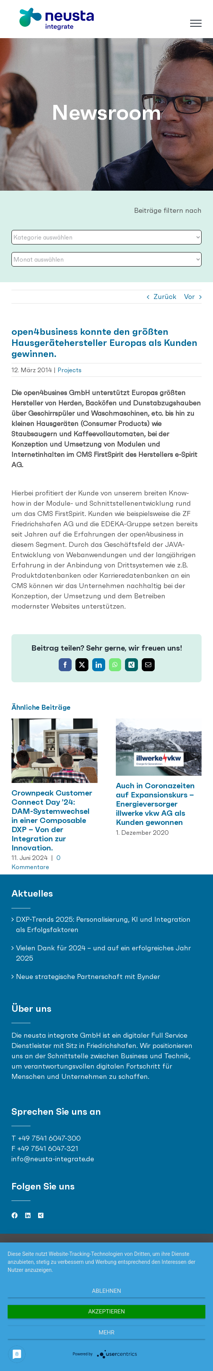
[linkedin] (27, 1215)
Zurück (165, 296)
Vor (189, 296)
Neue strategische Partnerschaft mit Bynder (88, 976)
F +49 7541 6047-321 (44, 1148)
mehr (107, 1332)
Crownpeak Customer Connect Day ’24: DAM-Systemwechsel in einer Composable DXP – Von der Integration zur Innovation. (51, 820)
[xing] (40, 1215)
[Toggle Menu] (196, 23)
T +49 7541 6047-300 (46, 1138)
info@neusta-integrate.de (52, 1158)
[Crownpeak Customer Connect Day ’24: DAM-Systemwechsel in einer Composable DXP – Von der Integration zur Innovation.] (54, 722)
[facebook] (14, 1215)
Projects (70, 370)
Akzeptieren (106, 1311)
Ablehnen (106, 1290)
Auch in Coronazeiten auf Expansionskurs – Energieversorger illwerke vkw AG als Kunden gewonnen (155, 804)
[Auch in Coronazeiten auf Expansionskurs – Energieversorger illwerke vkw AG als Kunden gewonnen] (159, 722)
